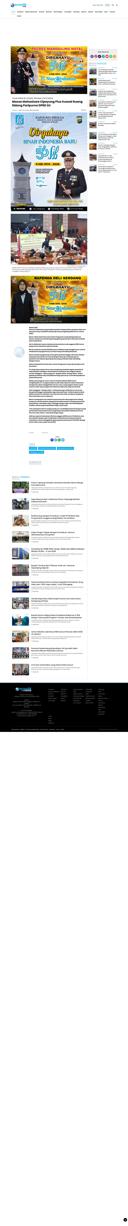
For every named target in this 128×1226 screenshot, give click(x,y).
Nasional (51, 723)
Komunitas (101, 694)
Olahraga (76, 12)
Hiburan (83, 12)
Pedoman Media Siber (32, 729)
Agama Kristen (77, 694)
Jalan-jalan (101, 712)
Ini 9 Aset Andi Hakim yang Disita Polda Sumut (52, 665)
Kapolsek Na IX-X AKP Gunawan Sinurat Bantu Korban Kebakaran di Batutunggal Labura (106, 158)
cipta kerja (33, 448)
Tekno (50, 716)
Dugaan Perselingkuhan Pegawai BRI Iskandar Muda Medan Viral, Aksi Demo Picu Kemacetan (107, 93)
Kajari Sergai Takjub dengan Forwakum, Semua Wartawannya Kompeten (52, 533)
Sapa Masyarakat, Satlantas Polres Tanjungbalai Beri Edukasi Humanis (55, 500)
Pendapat (101, 714)
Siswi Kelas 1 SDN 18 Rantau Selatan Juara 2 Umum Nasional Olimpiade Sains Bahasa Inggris (107, 104)
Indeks (19, 16)
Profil (99, 692)
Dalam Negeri (58, 12)
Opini (87, 694)
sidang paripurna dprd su (65, 448)
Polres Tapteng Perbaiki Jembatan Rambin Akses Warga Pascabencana (57, 483)
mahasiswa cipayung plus (47, 448)
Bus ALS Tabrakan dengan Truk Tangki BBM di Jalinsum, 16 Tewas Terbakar (107, 146)
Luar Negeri (67, 12)
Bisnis (50, 718)
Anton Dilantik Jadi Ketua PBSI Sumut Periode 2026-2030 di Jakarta (57, 633)
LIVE (108, 5)
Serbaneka (89, 689)
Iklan (57, 729)
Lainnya (112, 12)
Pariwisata (76, 701)
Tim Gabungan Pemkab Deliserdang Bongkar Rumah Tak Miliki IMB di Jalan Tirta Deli (107, 72)
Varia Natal (101, 703)
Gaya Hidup (98, 12)
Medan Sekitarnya (31, 12)
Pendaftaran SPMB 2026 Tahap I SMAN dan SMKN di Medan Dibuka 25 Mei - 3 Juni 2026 (57, 550)
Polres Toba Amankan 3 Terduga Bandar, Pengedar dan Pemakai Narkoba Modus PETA (107, 115)
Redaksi (14, 110)
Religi (49, 721)
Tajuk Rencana (90, 696)
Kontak (62, 729)
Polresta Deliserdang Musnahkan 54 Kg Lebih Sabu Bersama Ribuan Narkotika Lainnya (54, 649)
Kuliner (100, 696)
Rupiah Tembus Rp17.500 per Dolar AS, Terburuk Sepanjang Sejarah (53, 566)
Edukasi (90, 12)
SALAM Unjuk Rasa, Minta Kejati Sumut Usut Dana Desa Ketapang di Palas (56, 599)
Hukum (63, 698)
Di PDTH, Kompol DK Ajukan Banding (107, 124)
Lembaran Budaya (79, 696)
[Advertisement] (64, 32)
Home (13, 12)
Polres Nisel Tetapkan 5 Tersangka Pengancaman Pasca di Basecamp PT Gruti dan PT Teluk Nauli (107, 169)
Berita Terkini (90, 703)
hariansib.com (107, 729)
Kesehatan (89, 692)
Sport (106, 12)
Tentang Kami (15, 729)
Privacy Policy (44, 729)
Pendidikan (64, 696)
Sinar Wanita (77, 703)
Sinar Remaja (77, 698)
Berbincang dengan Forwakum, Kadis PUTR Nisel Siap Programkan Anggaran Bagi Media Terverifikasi (55, 517)
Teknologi (101, 689)
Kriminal (41, 12)
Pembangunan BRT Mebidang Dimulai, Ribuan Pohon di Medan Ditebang (106, 82)
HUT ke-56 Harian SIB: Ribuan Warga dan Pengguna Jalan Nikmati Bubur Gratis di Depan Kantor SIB (107, 136)
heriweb (115, 729)
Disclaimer (52, 729)
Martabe (49, 12)
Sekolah (63, 701)
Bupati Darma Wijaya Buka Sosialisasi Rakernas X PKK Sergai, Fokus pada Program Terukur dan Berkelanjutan (56, 616)
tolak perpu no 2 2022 (36, 452)
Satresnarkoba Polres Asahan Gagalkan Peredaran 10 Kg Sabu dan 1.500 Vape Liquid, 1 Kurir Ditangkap (57, 583)
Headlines (20, 12)
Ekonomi (63, 694)
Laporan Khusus (103, 698)
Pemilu (100, 701)
